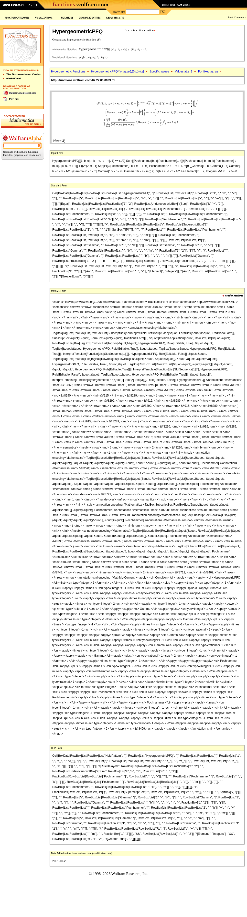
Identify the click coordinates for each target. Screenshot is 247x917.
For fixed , (208, 71)
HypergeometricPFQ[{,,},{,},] (117, 71)
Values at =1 (183, 71)
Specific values (159, 71)
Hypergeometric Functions (68, 71)
